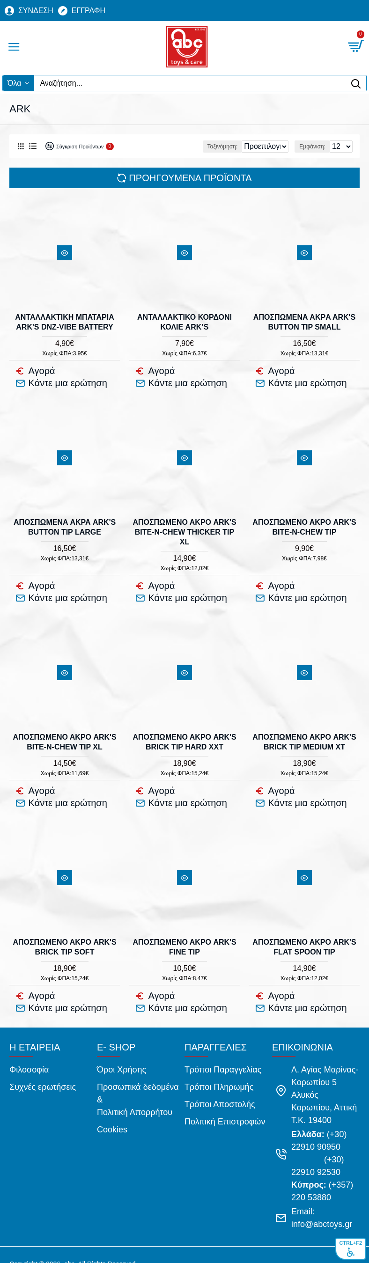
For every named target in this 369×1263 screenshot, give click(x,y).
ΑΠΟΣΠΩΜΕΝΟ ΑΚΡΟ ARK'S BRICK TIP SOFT (64, 935)
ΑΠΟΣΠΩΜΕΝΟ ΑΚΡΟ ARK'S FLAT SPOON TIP (304, 935)
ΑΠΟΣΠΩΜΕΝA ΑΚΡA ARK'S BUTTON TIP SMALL (304, 322)
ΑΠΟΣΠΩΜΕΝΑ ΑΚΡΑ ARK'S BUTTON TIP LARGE (65, 523)
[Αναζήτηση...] (189, 83)
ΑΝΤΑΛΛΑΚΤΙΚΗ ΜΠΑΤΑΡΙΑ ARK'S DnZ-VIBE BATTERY (64, 322)
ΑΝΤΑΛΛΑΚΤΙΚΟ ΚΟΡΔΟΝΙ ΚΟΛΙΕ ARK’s (184, 322)
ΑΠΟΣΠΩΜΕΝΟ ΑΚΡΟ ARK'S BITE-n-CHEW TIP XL (64, 734)
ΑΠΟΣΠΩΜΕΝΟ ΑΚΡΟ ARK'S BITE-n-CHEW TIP (304, 523)
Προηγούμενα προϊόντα (190, 178)
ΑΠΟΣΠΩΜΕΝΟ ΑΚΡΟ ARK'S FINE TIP (184, 935)
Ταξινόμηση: (170, 146)
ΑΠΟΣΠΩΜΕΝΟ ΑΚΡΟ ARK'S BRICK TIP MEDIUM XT (304, 734)
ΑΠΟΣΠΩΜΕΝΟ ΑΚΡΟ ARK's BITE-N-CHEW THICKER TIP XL (184, 528)
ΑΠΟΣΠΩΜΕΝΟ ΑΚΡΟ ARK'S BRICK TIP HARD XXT (184, 734)
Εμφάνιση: (312, 146)
